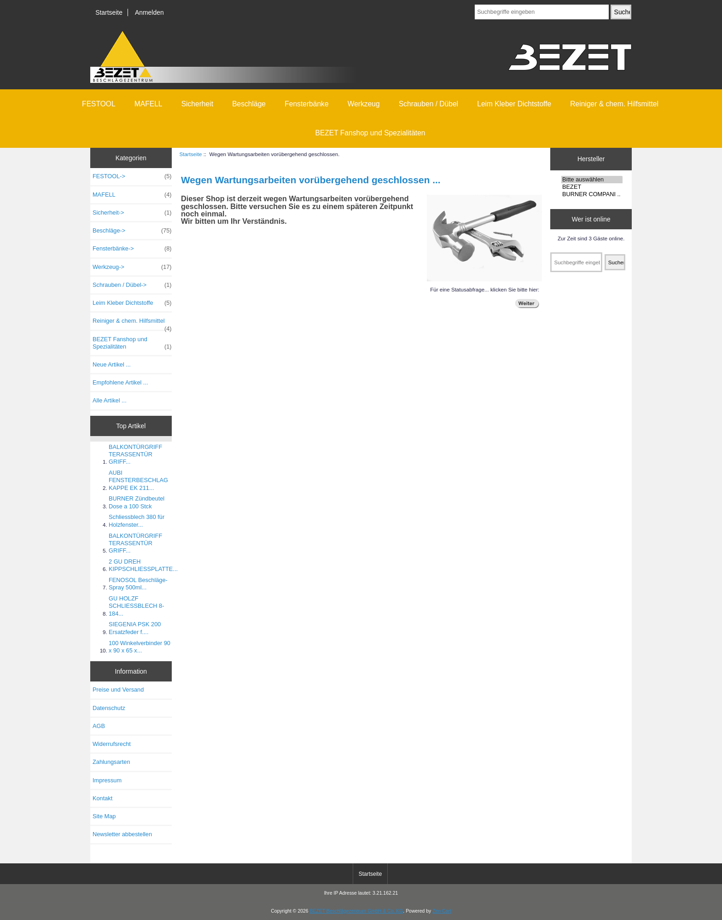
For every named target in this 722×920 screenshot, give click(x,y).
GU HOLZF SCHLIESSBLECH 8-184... (136, 606)
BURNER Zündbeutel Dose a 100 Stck (136, 502)
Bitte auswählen (592, 179)
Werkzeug (364, 104)
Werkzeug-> (132, 267)
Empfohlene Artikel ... (120, 382)
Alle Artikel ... (110, 400)
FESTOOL (99, 104)
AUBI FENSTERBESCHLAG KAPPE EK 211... (138, 480)
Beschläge (249, 104)
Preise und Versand (118, 689)
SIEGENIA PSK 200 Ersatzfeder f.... (135, 628)
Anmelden (149, 12)
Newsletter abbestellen (122, 834)
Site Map (104, 816)
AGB (99, 725)
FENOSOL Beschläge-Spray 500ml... (138, 583)
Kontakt (102, 798)
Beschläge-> (132, 230)
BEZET (592, 187)
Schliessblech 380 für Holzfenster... (136, 520)
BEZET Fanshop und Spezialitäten (370, 133)
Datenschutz (109, 708)
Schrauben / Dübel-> (132, 285)
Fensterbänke (306, 104)
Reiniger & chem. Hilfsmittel (614, 104)
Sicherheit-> (132, 212)
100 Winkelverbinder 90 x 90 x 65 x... (139, 647)
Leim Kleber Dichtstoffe (514, 104)
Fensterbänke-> (132, 248)
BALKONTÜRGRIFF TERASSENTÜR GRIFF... (135, 454)
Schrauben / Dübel (428, 104)
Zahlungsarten (111, 761)
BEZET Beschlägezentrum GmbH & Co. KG (356, 911)
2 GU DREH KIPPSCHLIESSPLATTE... (143, 565)
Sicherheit (197, 104)
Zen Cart (441, 911)
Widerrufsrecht (112, 743)
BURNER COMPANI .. (592, 194)
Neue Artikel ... (112, 364)
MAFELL (148, 104)
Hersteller (591, 159)
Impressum (107, 780)
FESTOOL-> (132, 176)
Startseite (108, 12)
